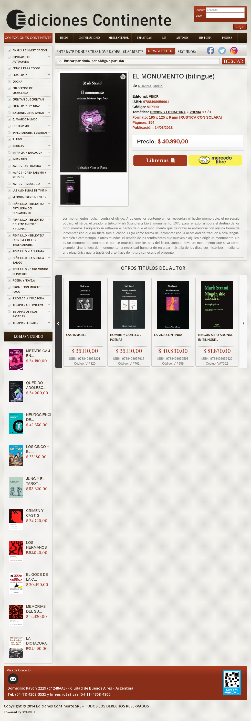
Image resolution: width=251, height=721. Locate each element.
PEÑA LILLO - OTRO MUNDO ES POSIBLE (30, 271)
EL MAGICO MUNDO (25, 119)
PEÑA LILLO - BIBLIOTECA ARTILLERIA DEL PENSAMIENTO (28, 208)
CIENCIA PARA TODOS (26, 68)
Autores (182, 37)
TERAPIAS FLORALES (25, 323)
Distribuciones (90, 37)
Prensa (227, 37)
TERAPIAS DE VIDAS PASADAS (25, 314)
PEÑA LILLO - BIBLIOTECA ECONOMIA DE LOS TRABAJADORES (28, 240)
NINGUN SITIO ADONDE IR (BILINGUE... (215, 337)
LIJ (164, 37)
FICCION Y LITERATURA (167, 112)
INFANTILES (20, 159)
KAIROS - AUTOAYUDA (27, 166)
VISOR (154, 96)
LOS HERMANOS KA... (36, 547)
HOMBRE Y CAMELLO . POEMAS (125, 337)
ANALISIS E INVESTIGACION (30, 50)
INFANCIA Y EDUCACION (28, 152)
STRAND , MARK (150, 86)
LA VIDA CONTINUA (168, 335)
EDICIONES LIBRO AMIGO (28, 113)
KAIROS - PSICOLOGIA (26, 184)
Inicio (64, 37)
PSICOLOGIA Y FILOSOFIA (28, 298)
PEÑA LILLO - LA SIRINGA (28, 251)
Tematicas (144, 37)
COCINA (17, 81)
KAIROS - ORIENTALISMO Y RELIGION (29, 175)
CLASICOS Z (20, 75)
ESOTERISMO (21, 126)
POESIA (195, 112)
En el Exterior (119, 37)
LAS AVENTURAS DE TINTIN (30, 190)
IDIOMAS (18, 146)
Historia (205, 37)
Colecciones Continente (28, 38)
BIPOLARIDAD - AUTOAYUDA (22, 59)
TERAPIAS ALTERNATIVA (28, 305)
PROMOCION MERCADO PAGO (28, 289)
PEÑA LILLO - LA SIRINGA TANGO (28, 260)
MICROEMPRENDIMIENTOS (29, 197)
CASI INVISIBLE (76, 335)
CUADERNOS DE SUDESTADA (23, 90)
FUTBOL (18, 139)
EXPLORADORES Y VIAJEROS (30, 132)
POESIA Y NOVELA (24, 280)
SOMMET (28, 712)
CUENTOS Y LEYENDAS (26, 106)
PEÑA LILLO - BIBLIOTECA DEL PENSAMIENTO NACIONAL (28, 224)
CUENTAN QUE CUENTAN (28, 99)
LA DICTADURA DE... (36, 643)
